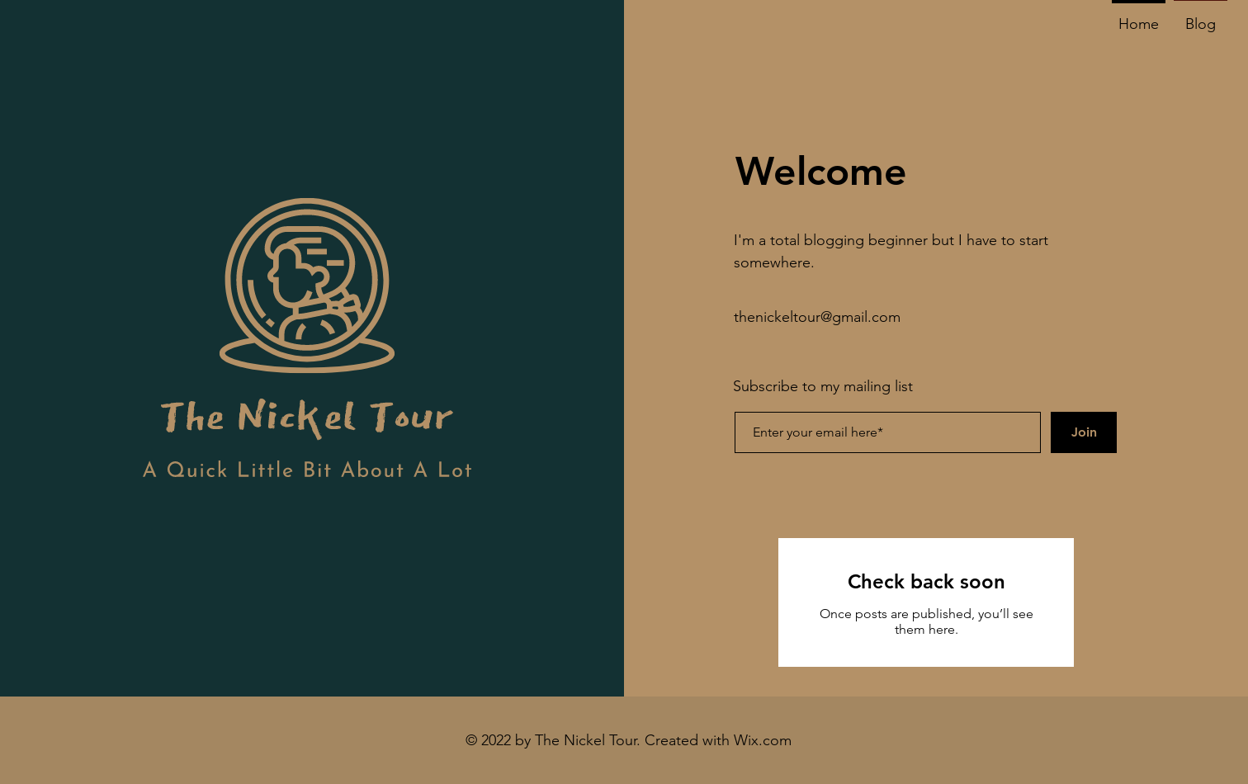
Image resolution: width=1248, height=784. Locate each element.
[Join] (1084, 432)
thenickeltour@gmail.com (817, 317)
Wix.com (763, 740)
